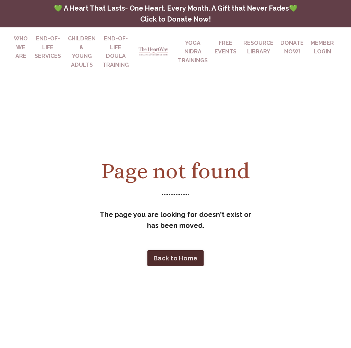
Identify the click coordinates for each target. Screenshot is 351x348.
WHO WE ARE (21, 47)
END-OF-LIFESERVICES (48, 47)
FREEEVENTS (226, 47)
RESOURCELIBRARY (258, 47)
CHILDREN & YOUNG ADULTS (82, 51)
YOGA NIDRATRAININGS (193, 52)
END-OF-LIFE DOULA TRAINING (115, 51)
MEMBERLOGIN (322, 47)
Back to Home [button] (175, 258)
